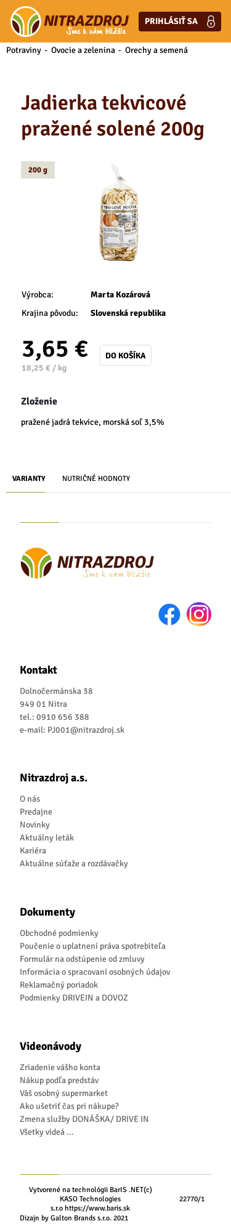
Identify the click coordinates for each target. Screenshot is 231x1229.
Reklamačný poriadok (59, 985)
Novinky (35, 825)
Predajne (36, 812)
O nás (30, 799)
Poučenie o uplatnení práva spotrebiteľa (93, 946)
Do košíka (125, 355)
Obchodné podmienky (59, 933)
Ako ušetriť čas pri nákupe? (69, 1106)
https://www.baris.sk (97, 1208)
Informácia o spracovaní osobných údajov (95, 972)
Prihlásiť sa (180, 21)
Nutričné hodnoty (96, 478)
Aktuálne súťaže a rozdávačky (74, 863)
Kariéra (33, 850)
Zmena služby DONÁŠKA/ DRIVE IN (84, 1119)
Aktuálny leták (47, 837)
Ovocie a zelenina (83, 50)
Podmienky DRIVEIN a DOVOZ (74, 998)
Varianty (29, 478)
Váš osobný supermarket (64, 1093)
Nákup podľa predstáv (59, 1080)
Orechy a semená (156, 50)
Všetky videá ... (47, 1132)
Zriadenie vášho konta (60, 1067)
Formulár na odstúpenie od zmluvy (82, 959)
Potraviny (23, 50)
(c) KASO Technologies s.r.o (101, 1199)
